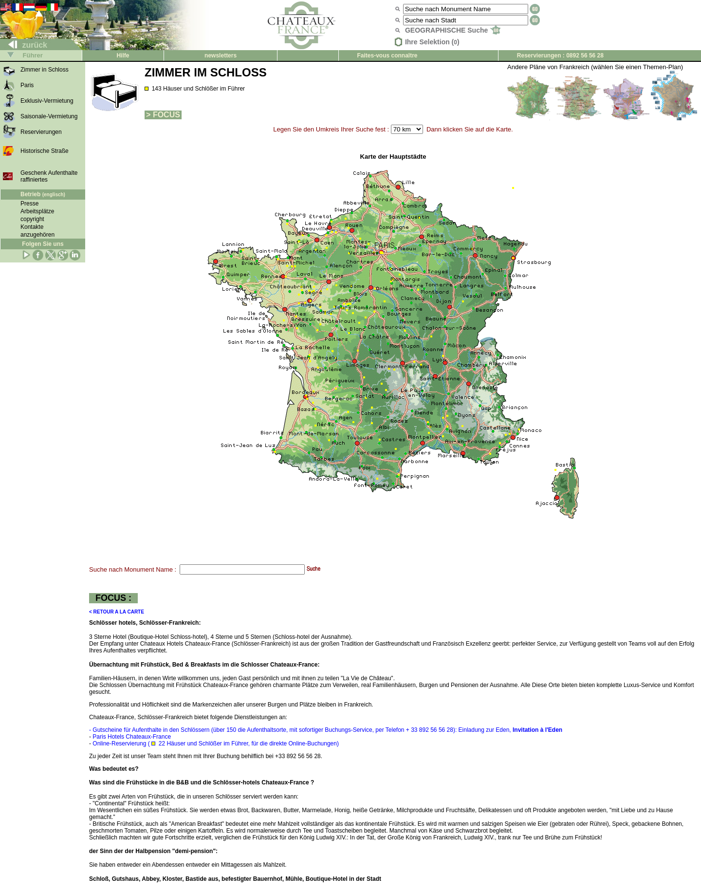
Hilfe (122, 55)
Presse (29, 203)
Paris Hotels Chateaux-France (131, 736)
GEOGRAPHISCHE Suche (452, 30)
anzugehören (37, 234)
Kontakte (31, 226)
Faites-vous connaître (387, 55)
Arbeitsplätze (37, 211)
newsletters (220, 55)
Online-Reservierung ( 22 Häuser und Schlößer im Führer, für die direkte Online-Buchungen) (215, 743)
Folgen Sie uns (42, 244)
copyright (32, 219)
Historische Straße (44, 151)
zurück (23, 45)
